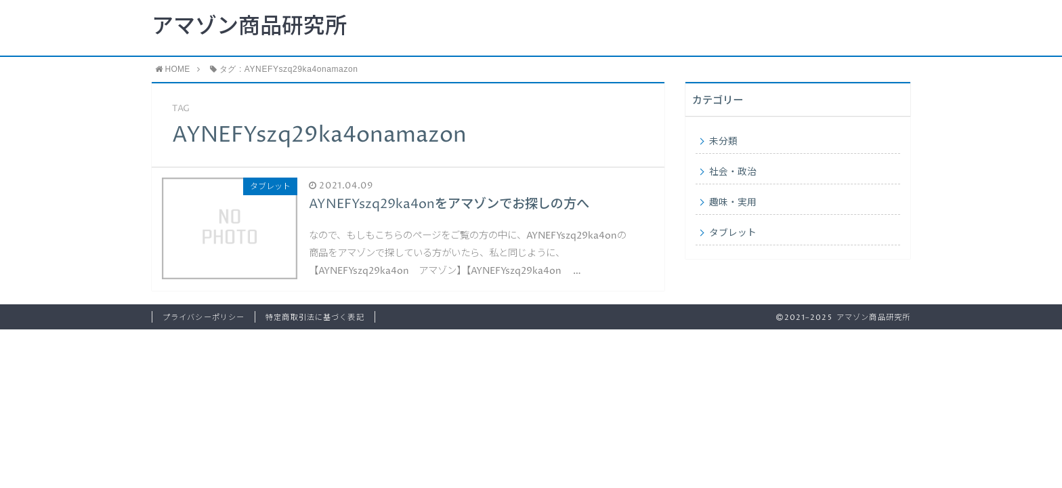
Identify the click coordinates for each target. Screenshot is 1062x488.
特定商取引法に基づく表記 (315, 317)
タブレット (733, 233)
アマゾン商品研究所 (249, 27)
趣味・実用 (733, 203)
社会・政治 (733, 172)
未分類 (723, 142)
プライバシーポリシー (204, 317)
